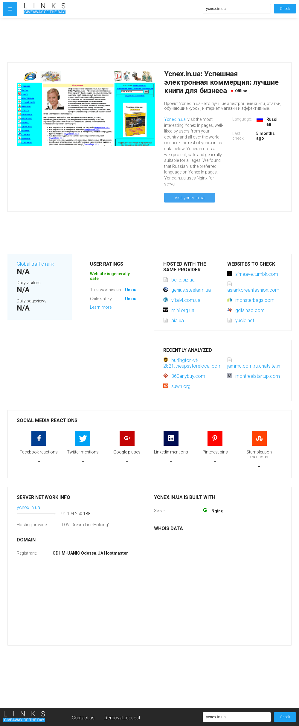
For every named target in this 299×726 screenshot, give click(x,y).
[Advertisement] (111, 40)
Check (285, 8)
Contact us (83, 718)
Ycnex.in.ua (175, 119)
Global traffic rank (35, 264)
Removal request (122, 718)
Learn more (101, 307)
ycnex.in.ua (28, 507)
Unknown (134, 289)
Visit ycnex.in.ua (190, 197)
